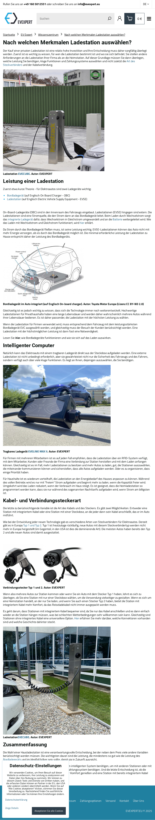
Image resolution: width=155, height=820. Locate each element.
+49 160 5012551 (35, 4)
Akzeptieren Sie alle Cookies (49, 811)
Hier (76, 618)
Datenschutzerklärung (16, 800)
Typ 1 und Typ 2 (32, 525)
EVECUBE (24, 174)
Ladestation (14, 199)
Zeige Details (12, 808)
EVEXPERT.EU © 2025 (139, 811)
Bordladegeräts (12, 759)
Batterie (117, 219)
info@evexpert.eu (89, 4)
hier (82, 223)
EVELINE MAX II (37, 451)
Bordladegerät (15, 195)
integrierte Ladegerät (20, 219)
